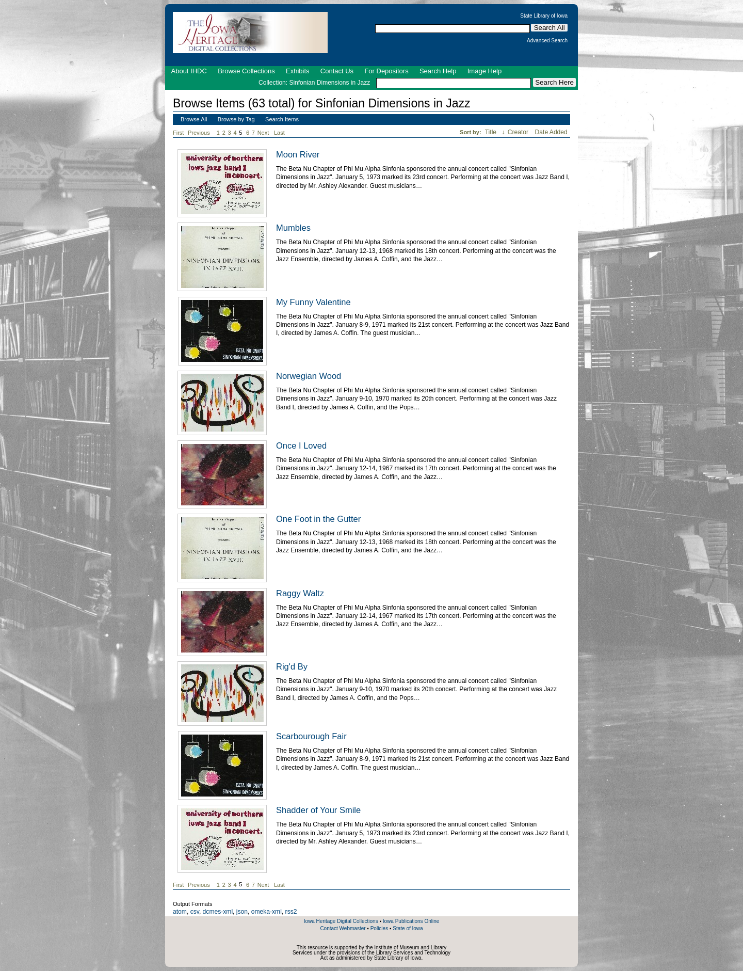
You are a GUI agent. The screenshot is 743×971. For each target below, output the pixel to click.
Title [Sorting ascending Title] (491, 132)
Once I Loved (301, 445)
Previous (199, 133)
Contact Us (336, 71)
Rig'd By (292, 666)
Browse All (194, 119)
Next (265, 132)
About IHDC (189, 71)
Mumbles (293, 227)
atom (180, 911)
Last (279, 133)
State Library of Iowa (544, 16)
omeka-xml (266, 911)
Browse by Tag (236, 119)
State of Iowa (408, 928)
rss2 (291, 911)
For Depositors (386, 71)
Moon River (297, 154)
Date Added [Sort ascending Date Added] (551, 132)
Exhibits (298, 71)
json (242, 911)
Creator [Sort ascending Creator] (519, 132)
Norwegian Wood (308, 375)
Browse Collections (246, 71)
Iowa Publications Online (411, 921)
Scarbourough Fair (311, 736)
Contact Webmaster (342, 928)
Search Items (282, 119)
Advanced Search (547, 40)
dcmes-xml (218, 911)
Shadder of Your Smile (318, 810)
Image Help (484, 71)
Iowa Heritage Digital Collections (341, 921)
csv (194, 911)
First (178, 133)
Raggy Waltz (300, 593)
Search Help (438, 71)
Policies (379, 928)
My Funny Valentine (313, 302)
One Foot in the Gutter (318, 518)
